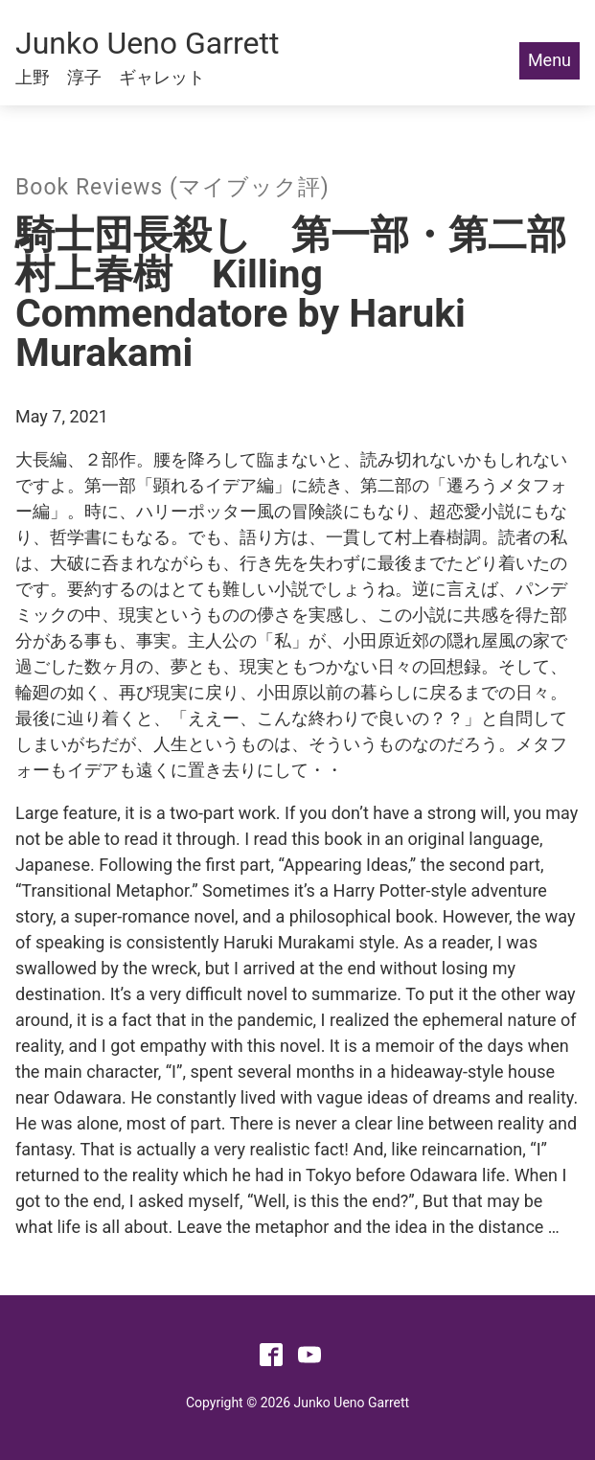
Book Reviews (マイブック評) (172, 187)
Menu (549, 60)
